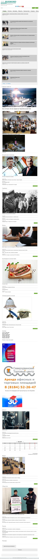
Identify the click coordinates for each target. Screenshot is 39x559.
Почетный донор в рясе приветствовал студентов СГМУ (11, 482)
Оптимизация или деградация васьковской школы (10, 433)
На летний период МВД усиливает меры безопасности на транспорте (21, 21)
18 (24, 447)
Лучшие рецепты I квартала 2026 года (8, 287)
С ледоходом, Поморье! (6, 435)
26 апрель (3, 530)
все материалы (35, 256)
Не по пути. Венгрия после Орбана (8, 176)
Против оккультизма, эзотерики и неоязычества (10, 480)
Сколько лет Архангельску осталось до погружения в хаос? (19, 56)
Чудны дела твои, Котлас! (6, 437)
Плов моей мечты (5, 289)
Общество (20, 11)
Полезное (20, 549)
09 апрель (3, 432)
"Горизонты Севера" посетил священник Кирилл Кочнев (11, 474)
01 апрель (3, 286)
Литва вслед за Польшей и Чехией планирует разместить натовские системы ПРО (15, 62)
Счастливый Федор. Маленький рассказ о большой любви (11, 324)
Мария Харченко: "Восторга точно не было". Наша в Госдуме (12, 179)
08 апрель (3, 249)
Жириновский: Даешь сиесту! (15, 77)
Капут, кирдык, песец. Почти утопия (8, 327)
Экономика (15, 11)
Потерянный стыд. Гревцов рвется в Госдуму (9, 184)
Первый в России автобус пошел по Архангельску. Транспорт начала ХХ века (14, 250)
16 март (3, 326)
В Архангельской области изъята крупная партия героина (11, 48)
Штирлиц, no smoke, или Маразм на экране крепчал (10, 219)
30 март (3, 251)
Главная (4, 11)
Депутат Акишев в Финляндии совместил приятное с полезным (20, 70)
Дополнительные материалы (9, 546)
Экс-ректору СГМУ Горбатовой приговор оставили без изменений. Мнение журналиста (16, 522)
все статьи (35, 293)
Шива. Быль (4, 322)
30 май (11, 22)
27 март (3, 288)
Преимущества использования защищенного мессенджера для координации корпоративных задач (18, 534)
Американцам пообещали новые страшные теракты (18, 28)
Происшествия (26, 11)
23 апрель (3, 481)
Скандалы (33, 11)
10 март (3, 218)
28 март (3, 434)
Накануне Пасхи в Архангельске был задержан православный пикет (13, 514)
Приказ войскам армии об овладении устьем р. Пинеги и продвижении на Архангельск (16, 517)
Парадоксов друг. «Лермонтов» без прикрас (9, 221)
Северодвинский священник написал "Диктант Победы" (11, 477)
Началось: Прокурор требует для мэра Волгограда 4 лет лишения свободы (22, 35)
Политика (10, 11)
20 (34, 447)
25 (24, 448)
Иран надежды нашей (5, 182)
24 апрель (3, 321)
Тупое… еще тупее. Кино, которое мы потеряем (10, 252)
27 (34, 448)
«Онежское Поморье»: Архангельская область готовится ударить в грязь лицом (15, 13)
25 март (3, 181)
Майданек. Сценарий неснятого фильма (8, 213)
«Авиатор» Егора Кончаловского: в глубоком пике (10, 216)
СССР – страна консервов (6, 291)
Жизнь (37, 11)
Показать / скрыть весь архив (7, 339)
